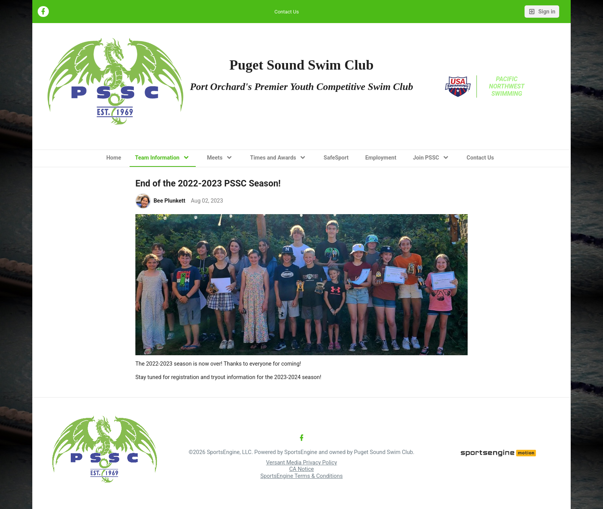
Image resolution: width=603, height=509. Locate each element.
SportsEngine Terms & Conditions (301, 476)
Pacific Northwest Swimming (507, 86)
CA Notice (301, 469)
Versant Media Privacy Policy (301, 462)
